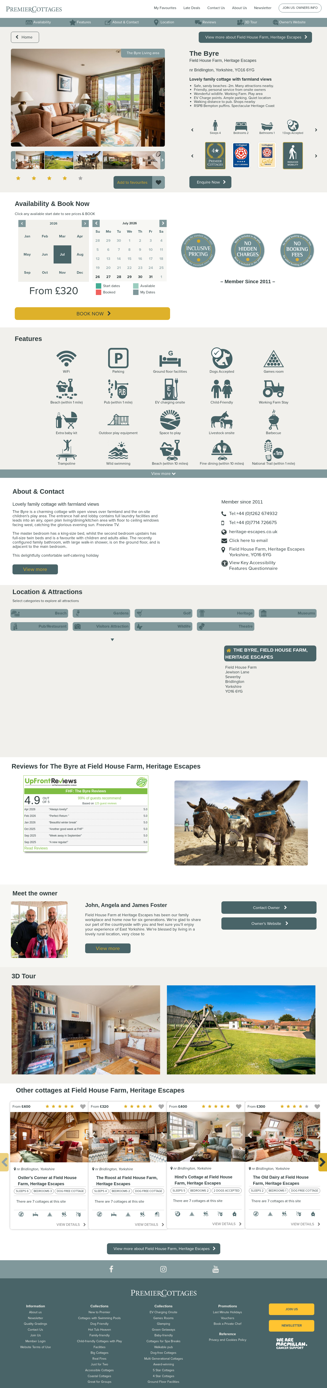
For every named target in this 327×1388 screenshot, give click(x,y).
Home (23, 37)
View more (163, 473)
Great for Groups (99, 1382)
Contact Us (216, 8)
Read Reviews (36, 848)
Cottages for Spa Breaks (163, 1341)
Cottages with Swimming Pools (99, 1318)
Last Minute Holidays (227, 1312)
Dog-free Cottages (163, 1353)
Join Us (35, 1335)
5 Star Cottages (163, 1370)
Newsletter (35, 1318)
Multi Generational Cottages (163, 1359)
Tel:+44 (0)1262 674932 (253, 513)
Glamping (163, 1324)
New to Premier (99, 1312)
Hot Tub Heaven (99, 1330)
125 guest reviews (106, 803)
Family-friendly (99, 1335)
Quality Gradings (35, 1324)
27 (108, 277)
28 (119, 277)
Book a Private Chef (227, 1324)
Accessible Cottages (99, 1370)
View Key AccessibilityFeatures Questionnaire (253, 565)
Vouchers (227, 1318)
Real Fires (99, 1359)
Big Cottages (100, 1353)
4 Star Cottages (163, 1376)
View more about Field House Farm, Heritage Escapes (256, 37)
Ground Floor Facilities (163, 1382)
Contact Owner (270, 907)
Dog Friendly (99, 1324)
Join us (291, 1309)
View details (71, 1224)
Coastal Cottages (99, 1376)
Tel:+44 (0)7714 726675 (253, 522)
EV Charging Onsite (163, 1312)
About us (35, 1312)
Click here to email (248, 540)
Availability (38, 22)
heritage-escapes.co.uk (253, 531)
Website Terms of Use (35, 1347)
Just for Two (99, 1364)
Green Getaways (163, 1330)
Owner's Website (289, 22)
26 (97, 277)
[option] (88, 98)
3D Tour (247, 22)
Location (163, 22)
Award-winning (163, 1364)
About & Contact (122, 22)
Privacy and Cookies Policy (227, 1340)
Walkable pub (163, 1347)
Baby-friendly (163, 1335)
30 (140, 277)
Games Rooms (163, 1318)
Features (80, 22)
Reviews (205, 22)
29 (129, 277)
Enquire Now (211, 182)
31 (151, 277)
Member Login (35, 1341)
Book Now (94, 314)
